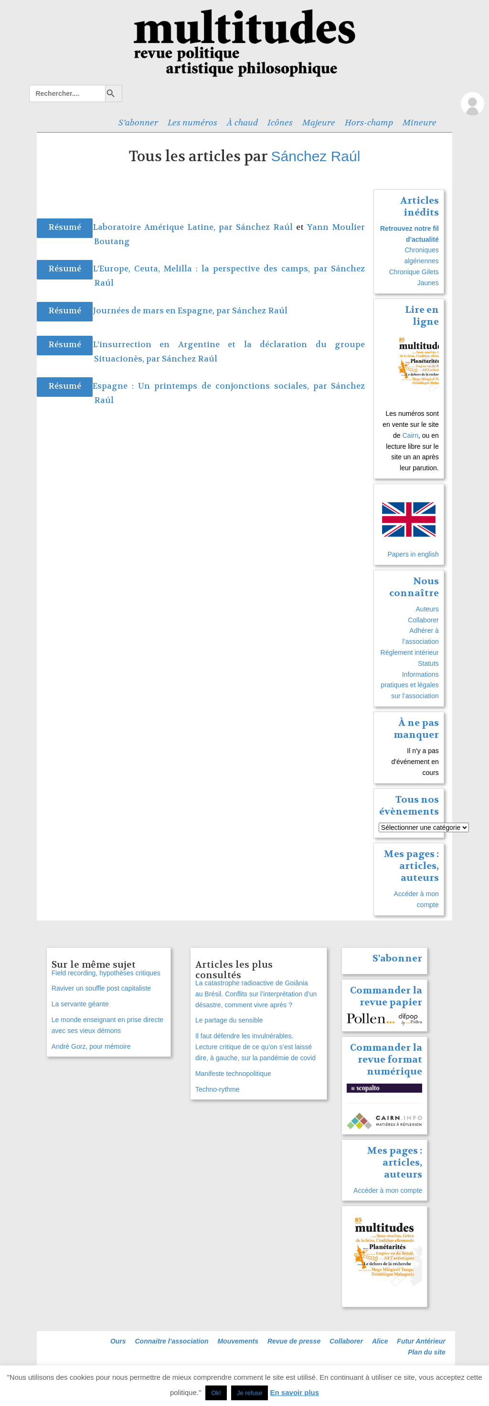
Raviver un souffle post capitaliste (101, 988)
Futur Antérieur (421, 1341)
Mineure (419, 122)
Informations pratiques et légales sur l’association (409, 685)
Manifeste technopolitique (233, 1073)
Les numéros (192, 122)
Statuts (428, 663)
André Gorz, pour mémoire (91, 1046)
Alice (380, 1341)
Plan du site (427, 1352)
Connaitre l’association (171, 1341)
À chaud (242, 122)
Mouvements (237, 1341)
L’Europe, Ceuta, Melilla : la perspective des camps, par (212, 269)
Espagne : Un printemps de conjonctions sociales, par (212, 386)
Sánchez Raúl (316, 156)
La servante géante (80, 1004)
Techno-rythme (217, 1089)
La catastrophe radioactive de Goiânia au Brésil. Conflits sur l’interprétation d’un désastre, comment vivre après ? (256, 994)
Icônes (280, 122)
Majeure (318, 122)
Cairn (410, 435)
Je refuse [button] (249, 1392)
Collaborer (423, 620)
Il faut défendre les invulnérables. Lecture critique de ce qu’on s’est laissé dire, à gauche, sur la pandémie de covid (255, 1047)
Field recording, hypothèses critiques (106, 973)
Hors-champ (369, 122)
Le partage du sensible (229, 1020)
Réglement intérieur (410, 652)
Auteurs (427, 609)
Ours (118, 1341)
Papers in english (412, 554)
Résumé (64, 227)
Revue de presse (293, 1341)
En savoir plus (294, 1392)
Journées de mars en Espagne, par (162, 311)
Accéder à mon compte (387, 1190)
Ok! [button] (216, 1392)
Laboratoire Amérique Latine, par (164, 227)
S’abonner (138, 122)
